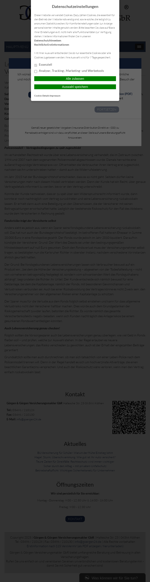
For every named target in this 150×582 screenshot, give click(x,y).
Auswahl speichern (75, 87)
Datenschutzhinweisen (47, 40)
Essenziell (43, 65)
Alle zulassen (75, 78)
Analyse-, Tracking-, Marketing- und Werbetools (69, 71)
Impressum (55, 95)
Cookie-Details (41, 95)
